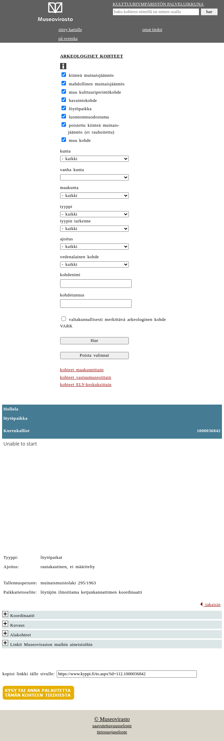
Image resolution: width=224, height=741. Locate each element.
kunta (65, 151)
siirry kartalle (70, 29)
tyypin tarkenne (75, 221)
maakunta (69, 187)
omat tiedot (152, 29)
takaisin (210, 604)
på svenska (68, 38)
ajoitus (66, 239)
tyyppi (66, 206)
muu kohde (80, 140)
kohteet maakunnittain (82, 369)
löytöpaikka (80, 108)
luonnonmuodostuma (89, 117)
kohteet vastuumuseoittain (85, 377)
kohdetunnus (72, 295)
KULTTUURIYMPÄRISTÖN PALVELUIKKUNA (158, 4)
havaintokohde (83, 100)
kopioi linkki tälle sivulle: (28, 673)
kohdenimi (70, 274)
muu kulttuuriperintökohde (95, 92)
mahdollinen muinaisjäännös (97, 84)
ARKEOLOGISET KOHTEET (91, 56)
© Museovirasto (112, 719)
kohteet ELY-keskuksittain (86, 384)
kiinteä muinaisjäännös (91, 75)
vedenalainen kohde (79, 256)
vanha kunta (72, 169)
